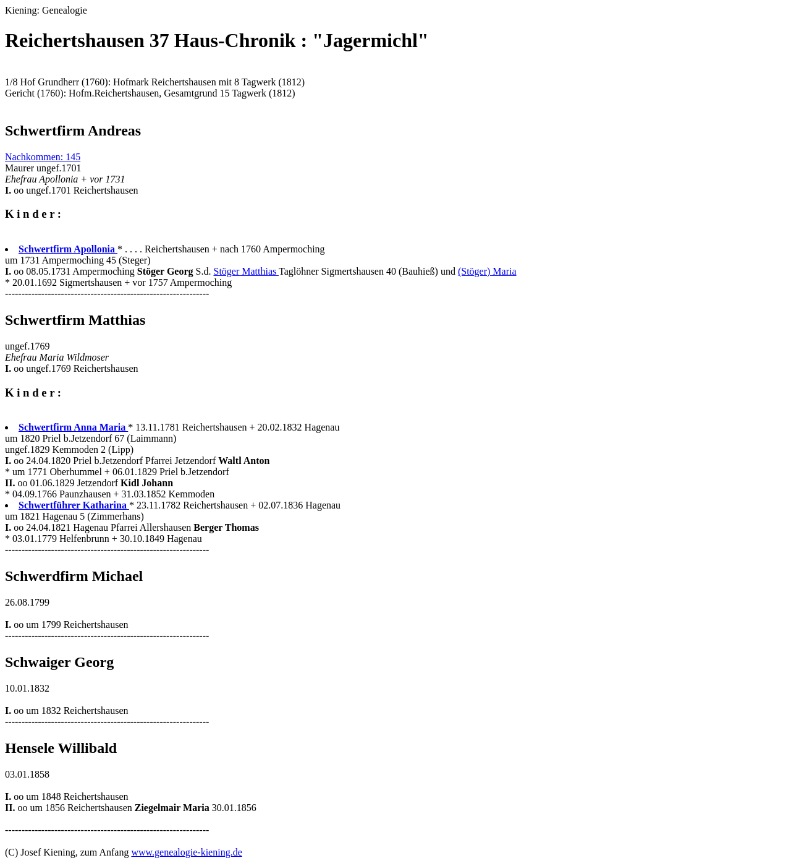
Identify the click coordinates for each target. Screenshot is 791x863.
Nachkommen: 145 (42, 157)
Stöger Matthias (245, 271)
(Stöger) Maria (487, 271)
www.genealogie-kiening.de (186, 852)
